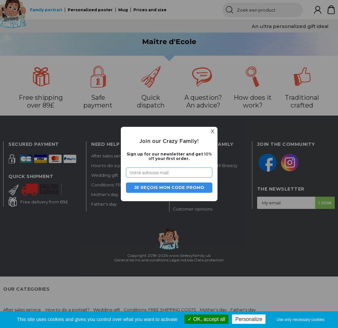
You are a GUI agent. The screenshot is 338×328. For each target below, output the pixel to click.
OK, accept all (206, 319)
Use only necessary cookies (300, 319)
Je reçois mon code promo (169, 187)
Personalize (248, 319)
